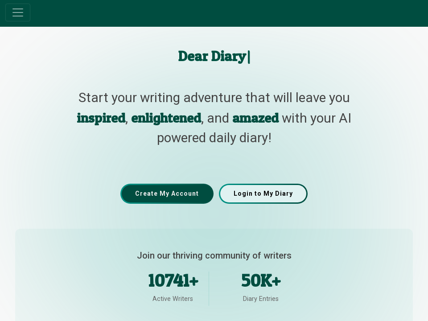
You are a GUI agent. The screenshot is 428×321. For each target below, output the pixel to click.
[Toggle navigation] (17, 12)
